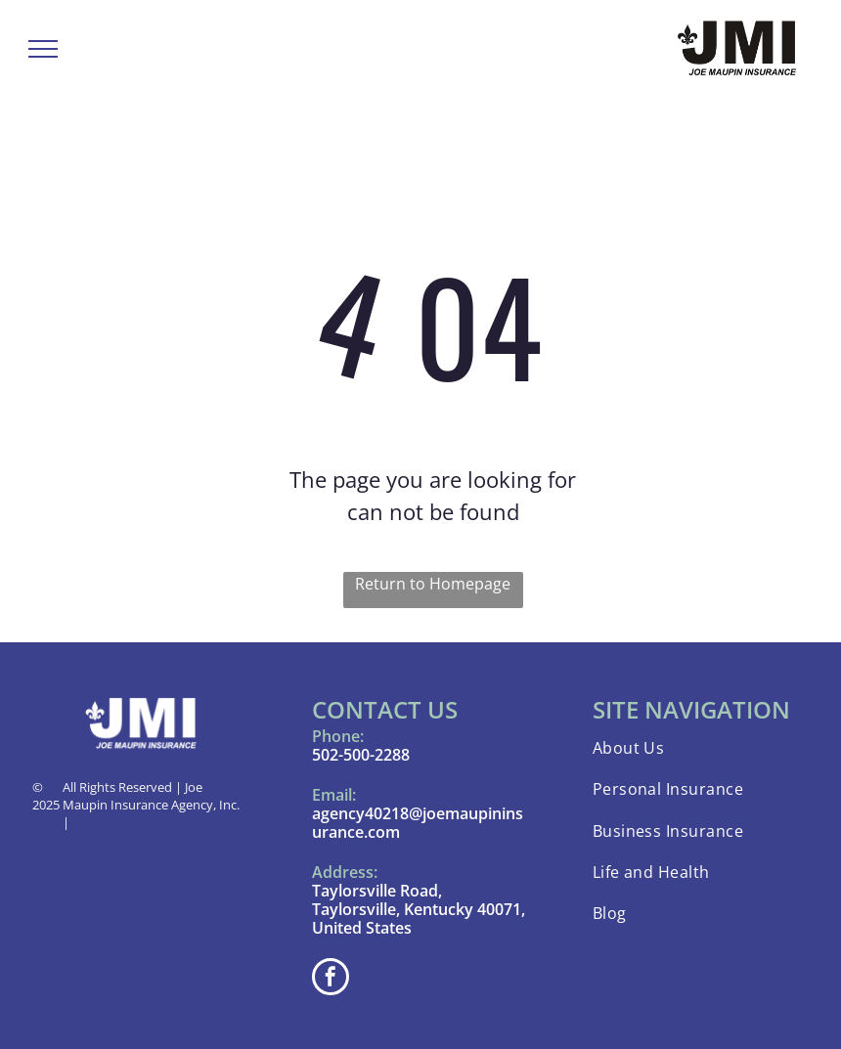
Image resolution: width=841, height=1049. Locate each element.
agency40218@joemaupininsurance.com (417, 823)
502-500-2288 (361, 754)
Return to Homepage (432, 583)
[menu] (43, 48)
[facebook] (330, 979)
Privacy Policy (112, 822)
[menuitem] (701, 747)
